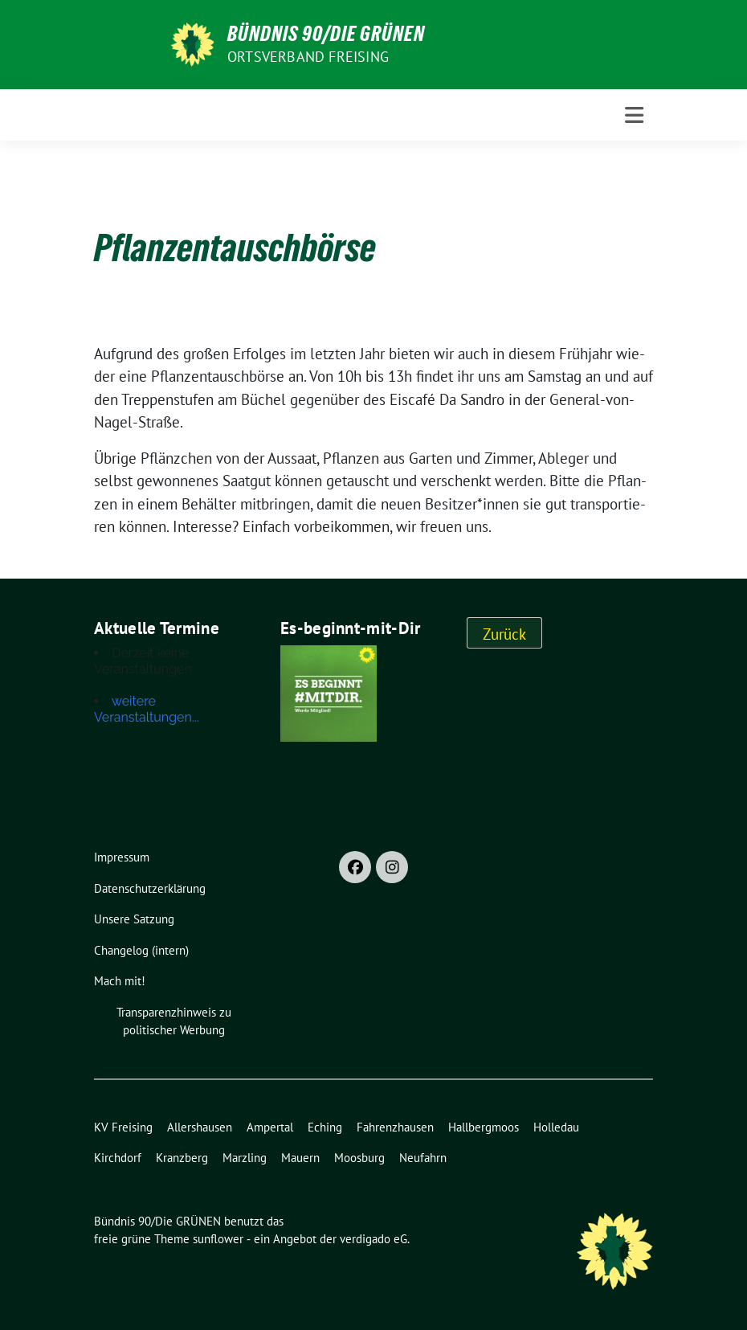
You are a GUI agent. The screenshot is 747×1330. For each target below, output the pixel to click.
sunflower (218, 1238)
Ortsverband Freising (308, 56)
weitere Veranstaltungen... (146, 709)
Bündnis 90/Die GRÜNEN (326, 34)
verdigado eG (373, 1238)
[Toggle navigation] (634, 115)
